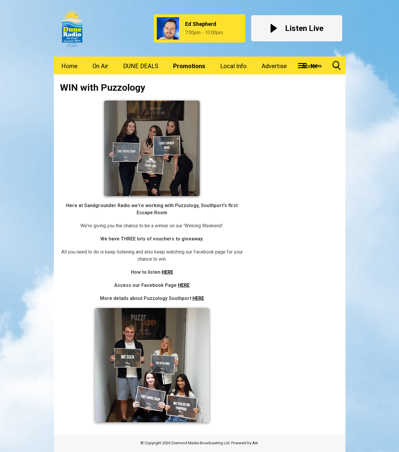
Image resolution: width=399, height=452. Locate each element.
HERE (167, 272)
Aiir (255, 443)
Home (69, 66)
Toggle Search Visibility (336, 67)
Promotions (189, 66)
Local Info (233, 66)
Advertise (274, 66)
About (309, 66)
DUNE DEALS (140, 66)
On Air (100, 66)
